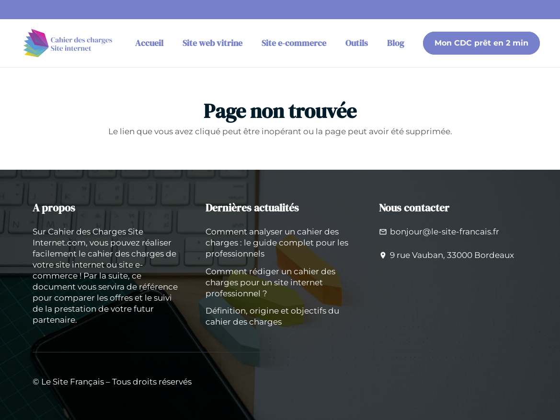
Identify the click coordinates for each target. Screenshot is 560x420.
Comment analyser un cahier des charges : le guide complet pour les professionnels (277, 242)
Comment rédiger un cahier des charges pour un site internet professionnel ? (270, 282)
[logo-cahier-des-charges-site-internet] (68, 43)
